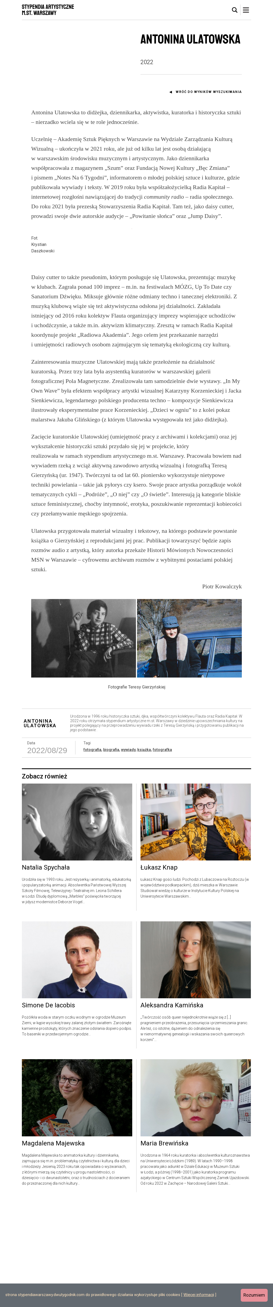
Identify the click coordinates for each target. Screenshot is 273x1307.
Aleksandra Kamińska (171, 1109)
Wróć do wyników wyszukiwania (209, 92)
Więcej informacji (198, 1294)
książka (144, 854)
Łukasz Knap (159, 972)
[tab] (235, 10)
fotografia (92, 854)
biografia (111, 854)
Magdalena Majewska (53, 1247)
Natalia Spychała (46, 972)
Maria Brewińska (164, 1247)
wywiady (128, 854)
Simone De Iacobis (48, 1109)
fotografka (162, 854)
